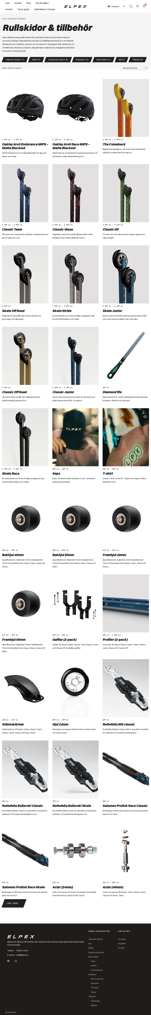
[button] (14, 903)
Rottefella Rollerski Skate (71, 806)
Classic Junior (63, 392)
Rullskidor (92, 974)
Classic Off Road (14, 392)
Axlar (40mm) (113, 887)
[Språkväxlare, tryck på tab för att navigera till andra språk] (116, 6)
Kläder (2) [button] (36, 59)
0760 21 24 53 (22, 951)
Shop (28, 3)
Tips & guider (23, 9)
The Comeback (114, 144)
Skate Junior (112, 311)
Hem (7, 3)
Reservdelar (93, 957)
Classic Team (12, 229)
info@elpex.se (22, 955)
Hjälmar (94, 1005)
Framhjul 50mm (13, 640)
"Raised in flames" (95, 939)
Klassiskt (95, 983)
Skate (93, 992)
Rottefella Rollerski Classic (22, 806)
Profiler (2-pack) (115, 640)
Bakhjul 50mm (63, 555)
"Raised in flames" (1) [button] (15, 59)
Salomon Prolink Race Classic (125, 806)
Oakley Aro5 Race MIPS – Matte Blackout (71, 146)
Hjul (89, 943)
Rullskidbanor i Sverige (44, 9)
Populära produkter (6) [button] (58, 59)
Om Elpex (122, 939)
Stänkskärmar (13, 724)
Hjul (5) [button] (122, 59)
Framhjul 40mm (114, 555)
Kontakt (9, 9)
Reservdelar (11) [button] (103, 59)
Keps (56, 473)
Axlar (93, 961)
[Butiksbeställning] (134, 68)
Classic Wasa (62, 229)
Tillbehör (92, 996)
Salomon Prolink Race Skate (23, 887)
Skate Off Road (13, 311)
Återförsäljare (42, 3)
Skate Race (10, 473)
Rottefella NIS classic (119, 724)
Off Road (94, 988)
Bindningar (95, 1001)
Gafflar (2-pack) (64, 640)
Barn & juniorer (97, 979)
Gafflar (94, 966)
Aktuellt (17, 3)
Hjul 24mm (60, 724)
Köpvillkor (122, 943)
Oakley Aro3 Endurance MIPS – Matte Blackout (25, 146)
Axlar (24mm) (62, 887)
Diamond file (112, 392)
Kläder (91, 948)
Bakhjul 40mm (12, 555)
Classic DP (111, 229)
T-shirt (108, 473)
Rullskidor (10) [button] (82, 59)
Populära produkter (96, 952)
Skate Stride (61, 311)
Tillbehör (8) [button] (137, 59)
